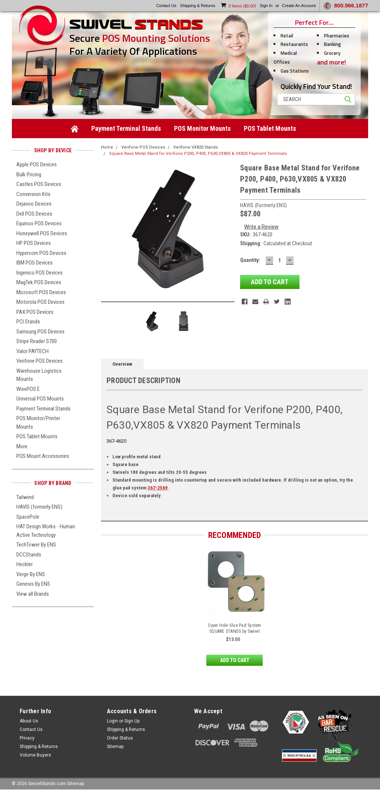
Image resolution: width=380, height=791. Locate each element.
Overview (122, 364)
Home (107, 147)
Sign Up (132, 721)
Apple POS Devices (36, 164)
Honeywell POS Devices (41, 233)
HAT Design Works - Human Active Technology (45, 530)
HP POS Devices (33, 243)
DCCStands (28, 554)
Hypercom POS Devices (41, 253)
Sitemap (115, 746)
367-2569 (158, 488)
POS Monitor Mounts (202, 128)
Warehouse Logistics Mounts (39, 375)
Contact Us (31, 729)
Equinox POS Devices (39, 223)
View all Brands (32, 594)
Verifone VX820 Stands (195, 147)
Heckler (24, 564)
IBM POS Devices (34, 262)
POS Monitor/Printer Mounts (38, 422)
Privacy (27, 738)
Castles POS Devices (38, 184)
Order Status (120, 738)
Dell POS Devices (34, 213)
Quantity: (250, 260)
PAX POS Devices (34, 312)
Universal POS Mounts (40, 398)
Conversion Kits (33, 194)
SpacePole (27, 517)
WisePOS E (28, 389)
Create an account (299, 5)
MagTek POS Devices (38, 282)
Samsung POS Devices (40, 331)
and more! (331, 62)
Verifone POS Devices (39, 361)
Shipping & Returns (39, 746)
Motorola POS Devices (40, 302)
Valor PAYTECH (32, 351)
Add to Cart (234, 660)
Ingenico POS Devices (39, 272)
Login (112, 721)
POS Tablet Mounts (270, 128)
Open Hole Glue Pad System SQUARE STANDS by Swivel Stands (234, 631)
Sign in (266, 5)
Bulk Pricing (28, 174)
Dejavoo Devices (34, 203)
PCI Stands (28, 321)
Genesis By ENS (33, 584)
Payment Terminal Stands (126, 128)
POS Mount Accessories (42, 456)
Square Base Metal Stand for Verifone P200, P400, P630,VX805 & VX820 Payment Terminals (198, 153)
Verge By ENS (30, 574)
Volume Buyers (35, 755)
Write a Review (261, 227)
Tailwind (25, 497)
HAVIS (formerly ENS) (39, 506)
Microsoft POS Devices (41, 292)
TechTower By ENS (36, 544)
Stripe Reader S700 (36, 341)
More (21, 446)
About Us (29, 721)
